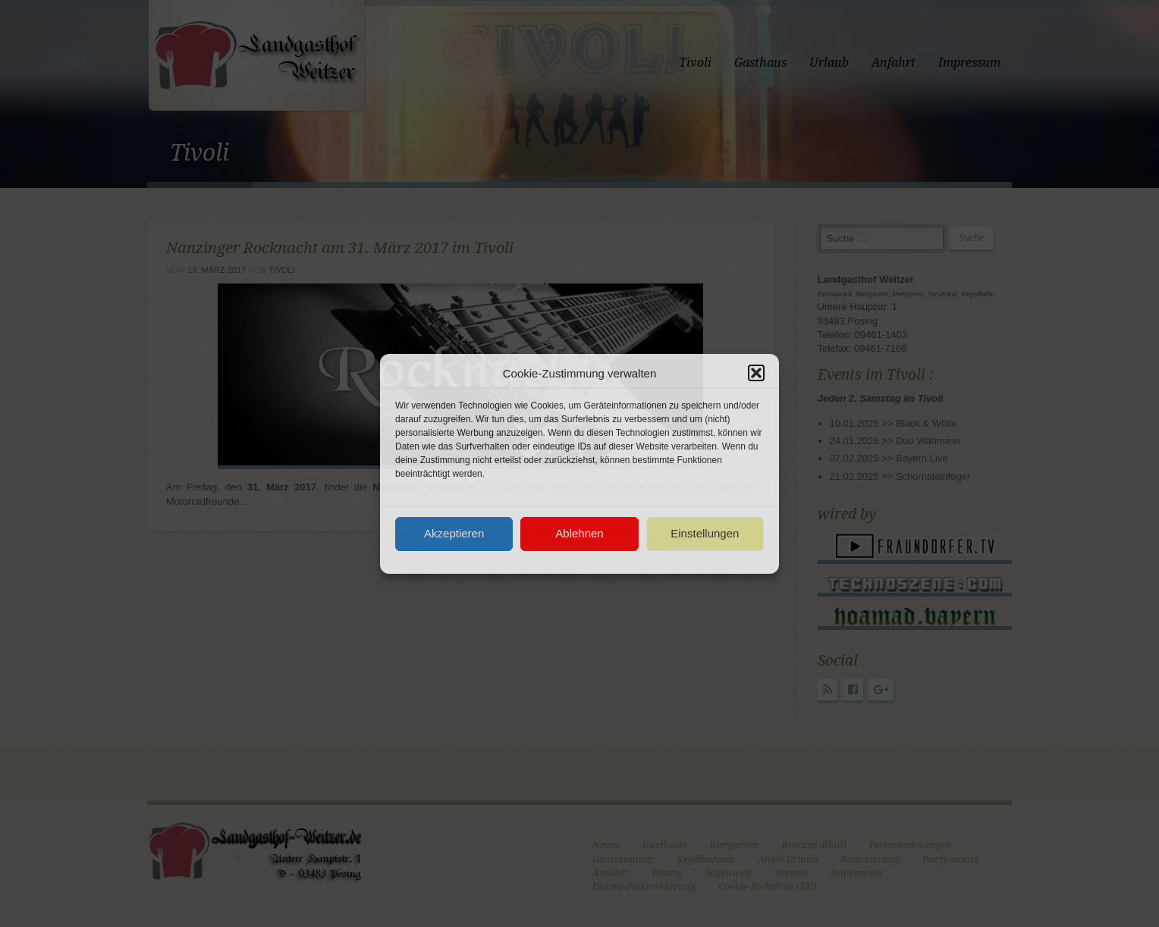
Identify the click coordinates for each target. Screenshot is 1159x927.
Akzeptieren (454, 533)
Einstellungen (705, 533)
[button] (756, 373)
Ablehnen (579, 533)
